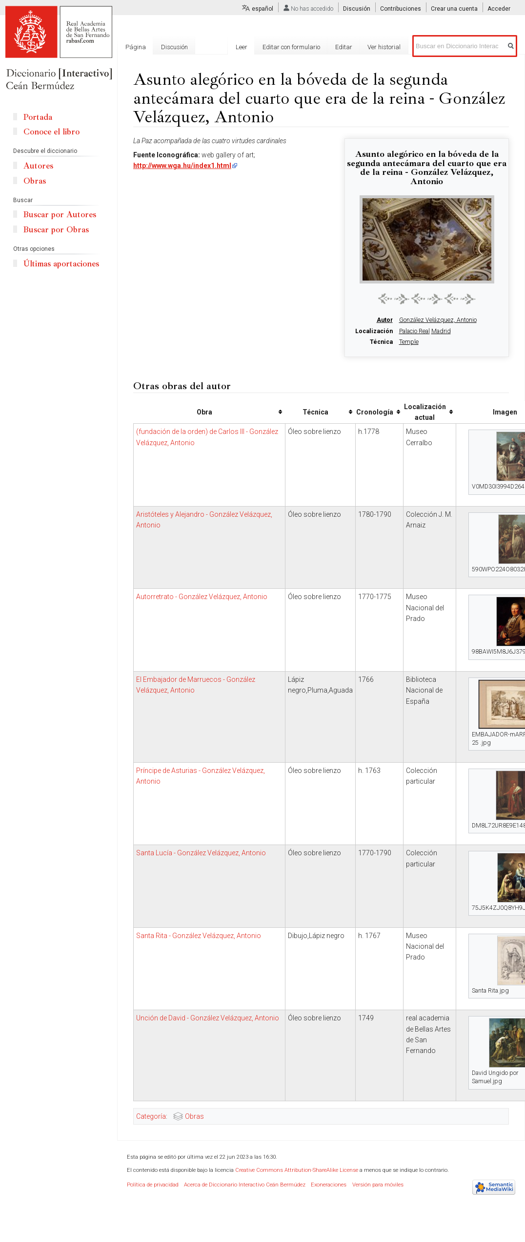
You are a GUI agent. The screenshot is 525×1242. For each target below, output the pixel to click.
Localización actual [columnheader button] (425, 412)
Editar (345, 47)
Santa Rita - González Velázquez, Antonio (198, 936)
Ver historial (386, 47)
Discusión (356, 8)
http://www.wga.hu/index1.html (182, 165)
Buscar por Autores (59, 214)
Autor (385, 320)
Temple (409, 342)
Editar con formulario (293, 47)
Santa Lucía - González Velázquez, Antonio (201, 853)
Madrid (441, 331)
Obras (194, 1116)
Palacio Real (414, 331)
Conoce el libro (51, 132)
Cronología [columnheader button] (374, 412)
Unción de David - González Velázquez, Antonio (207, 1018)
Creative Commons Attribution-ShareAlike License (296, 1170)
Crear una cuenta (454, 8)
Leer (243, 47)
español (262, 8)
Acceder (498, 8)
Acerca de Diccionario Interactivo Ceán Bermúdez (244, 1185)
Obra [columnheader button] (204, 412)
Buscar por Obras (56, 230)
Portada (37, 117)
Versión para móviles (378, 1185)
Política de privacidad (153, 1185)
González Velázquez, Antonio (438, 320)
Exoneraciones (328, 1185)
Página (135, 47)
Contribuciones (400, 8)
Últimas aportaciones (61, 264)
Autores (38, 166)
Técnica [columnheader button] (315, 412)
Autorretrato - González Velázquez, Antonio (201, 597)
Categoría (151, 1116)
